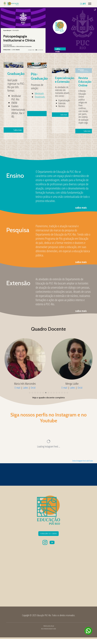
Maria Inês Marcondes (25, 383)
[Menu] (89, 3)
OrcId (33, 387)
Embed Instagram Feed (79, 461)
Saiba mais (15, 114)
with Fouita (89, 461)
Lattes (25, 387)
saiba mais (81, 207)
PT (84, 4)
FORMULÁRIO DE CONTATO (48, 533)
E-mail (17, 387)
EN (81, 4)
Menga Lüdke (72, 383)
